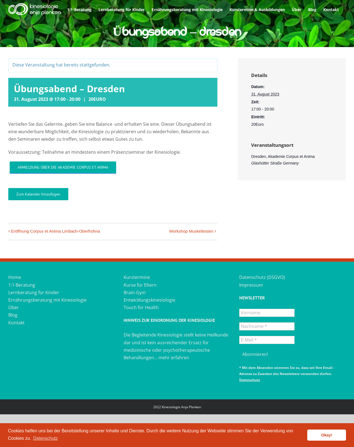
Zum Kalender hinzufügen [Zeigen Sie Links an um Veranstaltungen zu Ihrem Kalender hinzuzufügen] (38, 194)
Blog (12, 315)
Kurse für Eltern (140, 285)
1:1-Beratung (21, 285)
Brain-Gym (135, 292)
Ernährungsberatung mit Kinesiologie (47, 300)
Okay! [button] (326, 435)
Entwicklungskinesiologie (149, 300)
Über (13, 307)
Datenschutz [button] (45, 438)
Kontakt (16, 323)
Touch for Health (141, 307)
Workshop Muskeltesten (191, 231)
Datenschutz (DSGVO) (262, 277)
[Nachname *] (267, 326)
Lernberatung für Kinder (33, 292)
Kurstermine (137, 277)
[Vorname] (267, 313)
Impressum (251, 285)
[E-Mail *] (267, 340)
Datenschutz (249, 379)
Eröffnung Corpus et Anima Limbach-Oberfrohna (55, 231)
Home (14, 277)
